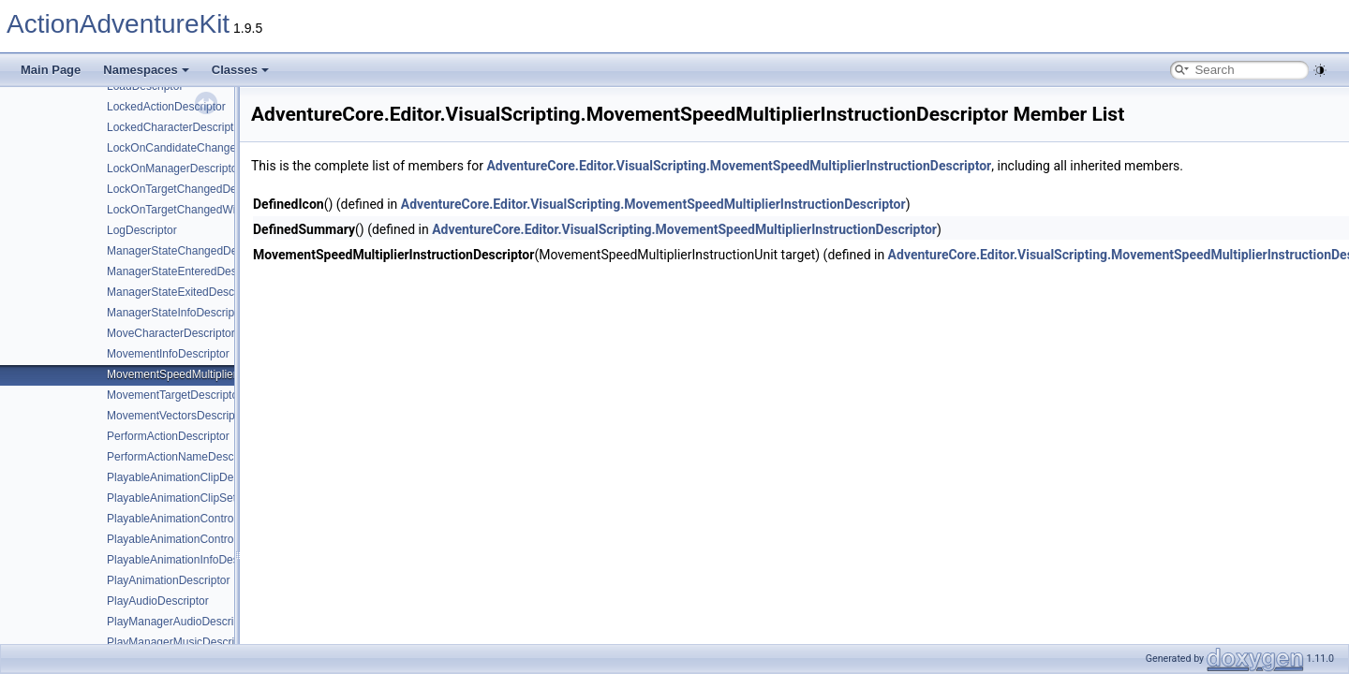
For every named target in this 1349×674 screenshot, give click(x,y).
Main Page (51, 70)
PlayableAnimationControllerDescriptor (203, 518)
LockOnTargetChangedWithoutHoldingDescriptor (228, 209)
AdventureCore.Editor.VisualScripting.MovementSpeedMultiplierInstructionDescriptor (738, 165)
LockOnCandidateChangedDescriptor (200, 147)
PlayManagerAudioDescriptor (180, 621)
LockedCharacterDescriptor (175, 127)
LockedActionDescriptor (166, 106)
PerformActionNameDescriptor (183, 456)
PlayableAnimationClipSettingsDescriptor (209, 498)
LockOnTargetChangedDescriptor (190, 189)
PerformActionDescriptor (168, 436)
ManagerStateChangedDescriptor (190, 250)
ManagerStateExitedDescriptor (183, 292)
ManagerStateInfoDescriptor (177, 312)
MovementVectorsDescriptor (177, 415)
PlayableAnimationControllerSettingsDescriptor (223, 539)
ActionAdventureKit (118, 23)
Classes (240, 70)
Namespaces (146, 70)
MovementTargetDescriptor (174, 395)
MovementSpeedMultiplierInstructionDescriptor (223, 374)
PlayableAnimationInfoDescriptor (188, 559)
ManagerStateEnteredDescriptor (187, 271)
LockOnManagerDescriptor (174, 168)
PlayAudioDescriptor (158, 601)
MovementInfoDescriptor (168, 353)
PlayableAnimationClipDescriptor (189, 477)
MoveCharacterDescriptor (171, 333)
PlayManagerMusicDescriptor (180, 642)
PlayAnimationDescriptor (168, 580)
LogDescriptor (142, 230)
